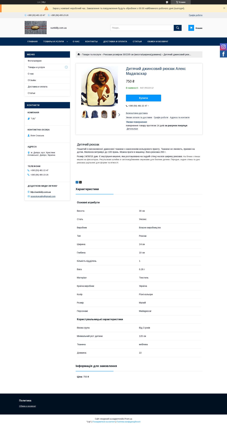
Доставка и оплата (115, 41)
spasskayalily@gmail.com (43, 196)
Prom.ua (128, 419)
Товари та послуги (91, 54)
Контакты (91, 41)
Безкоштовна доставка (137, 113)
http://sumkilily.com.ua (40, 192)
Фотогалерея (34, 61)
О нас (76, 41)
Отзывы (32, 80)
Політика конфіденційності (128, 422)
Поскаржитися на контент (104, 422)
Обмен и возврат (157, 41)
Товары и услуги (53, 41)
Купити (143, 98)
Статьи (137, 41)
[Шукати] (178, 28)
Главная (32, 41)
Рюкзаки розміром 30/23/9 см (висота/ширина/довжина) (132, 54)
